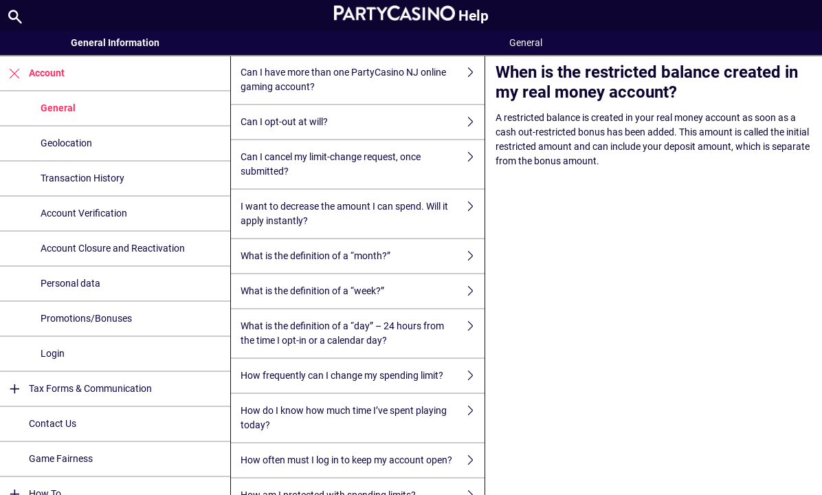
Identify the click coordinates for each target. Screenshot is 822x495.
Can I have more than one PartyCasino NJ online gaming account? (363, 80)
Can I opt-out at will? (363, 122)
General (58, 107)
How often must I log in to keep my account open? (363, 460)
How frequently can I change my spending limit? (363, 376)
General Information (115, 42)
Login (53, 353)
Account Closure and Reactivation (113, 248)
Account (32, 73)
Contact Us (52, 423)
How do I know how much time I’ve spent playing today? (363, 418)
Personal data (70, 283)
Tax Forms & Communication (76, 389)
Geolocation (66, 143)
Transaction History (82, 178)
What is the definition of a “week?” (363, 291)
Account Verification (84, 213)
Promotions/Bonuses (86, 318)
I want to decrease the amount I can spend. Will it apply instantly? (363, 214)
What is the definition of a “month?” (363, 256)
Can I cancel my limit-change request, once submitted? (363, 164)
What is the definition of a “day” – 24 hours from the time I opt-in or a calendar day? (363, 333)
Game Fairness (61, 458)
